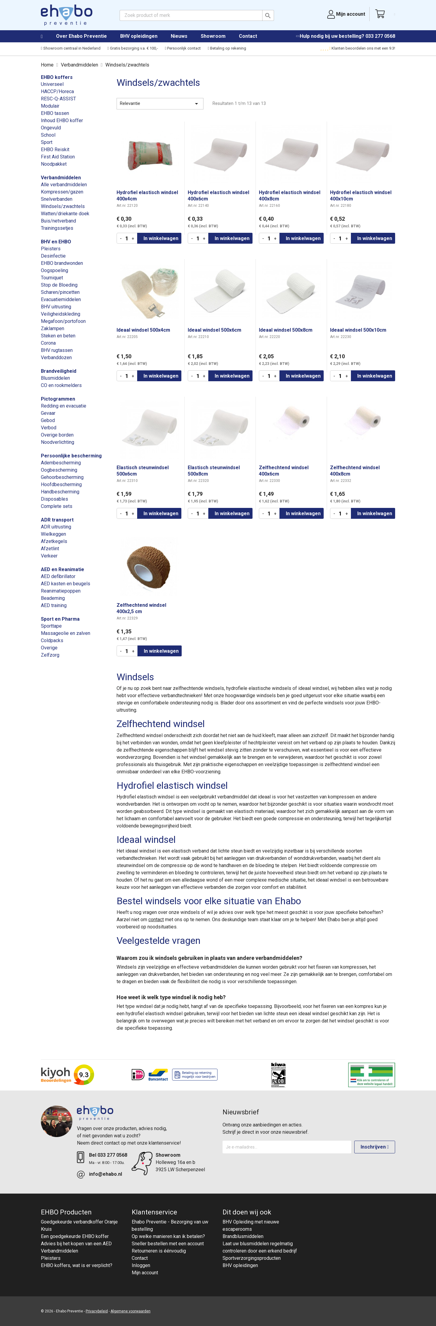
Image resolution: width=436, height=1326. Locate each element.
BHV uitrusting (56, 307)
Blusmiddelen (55, 378)
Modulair (50, 106)
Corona (48, 343)
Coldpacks (52, 640)
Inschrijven (375, 1147)
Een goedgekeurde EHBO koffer (75, 1236)
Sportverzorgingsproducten (252, 1258)
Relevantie (160, 103)
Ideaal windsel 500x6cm (214, 330)
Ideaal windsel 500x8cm (285, 330)
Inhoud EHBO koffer (62, 120)
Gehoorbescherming (62, 477)
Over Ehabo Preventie (81, 36)
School (48, 135)
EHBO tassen (55, 113)
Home (48, 36)
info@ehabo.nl (105, 1174)
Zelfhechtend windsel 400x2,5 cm (141, 608)
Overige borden (57, 435)
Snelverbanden (56, 199)
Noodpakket (54, 164)
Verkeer (49, 556)
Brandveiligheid (58, 371)
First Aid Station (58, 157)
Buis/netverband (58, 221)
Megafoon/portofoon (63, 321)
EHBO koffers (57, 77)
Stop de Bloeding (59, 285)
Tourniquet (52, 278)
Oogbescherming (59, 470)
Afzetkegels (54, 541)
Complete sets (56, 506)
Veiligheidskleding (60, 314)
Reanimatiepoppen (61, 591)
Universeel (52, 84)
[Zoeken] (197, 15)
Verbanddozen (56, 357)
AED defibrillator (58, 576)
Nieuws (179, 36)
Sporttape (51, 626)
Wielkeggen (53, 534)
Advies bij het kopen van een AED (76, 1243)
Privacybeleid (97, 1311)
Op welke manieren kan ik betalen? (168, 1236)
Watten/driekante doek (65, 213)
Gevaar (48, 413)
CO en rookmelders (61, 385)
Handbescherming (60, 492)
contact (156, 919)
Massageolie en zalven (65, 633)
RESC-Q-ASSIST (58, 99)
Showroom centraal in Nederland (71, 48)
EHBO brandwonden (62, 263)
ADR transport (57, 520)
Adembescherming (61, 463)
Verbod (48, 428)
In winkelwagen (161, 238)
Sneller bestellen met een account (168, 1243)
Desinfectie (53, 256)
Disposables (54, 499)
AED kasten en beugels (65, 584)
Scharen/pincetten (60, 292)
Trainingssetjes (57, 228)
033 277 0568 (380, 36)
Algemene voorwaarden (130, 1311)
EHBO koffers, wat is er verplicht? (76, 1265)
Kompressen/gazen (62, 192)
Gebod (48, 420)
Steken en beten (58, 336)
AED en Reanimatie (62, 569)
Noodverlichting (57, 442)
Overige (49, 648)
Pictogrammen (58, 399)
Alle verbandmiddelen (64, 184)
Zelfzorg (50, 655)
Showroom (213, 36)
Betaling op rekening (227, 48)
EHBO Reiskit (55, 149)
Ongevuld (51, 128)
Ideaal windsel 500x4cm (143, 330)
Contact (248, 36)
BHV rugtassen (57, 350)
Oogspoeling (54, 270)
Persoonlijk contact (183, 48)
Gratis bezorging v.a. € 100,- (132, 48)
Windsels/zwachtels (63, 206)
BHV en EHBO (56, 242)
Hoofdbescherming (61, 484)
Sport (46, 142)
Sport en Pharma (60, 619)
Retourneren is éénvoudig (159, 1251)
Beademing (53, 598)
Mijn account (145, 1273)
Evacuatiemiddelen (61, 299)
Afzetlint (50, 548)
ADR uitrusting (56, 527)
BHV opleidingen (138, 36)
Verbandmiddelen (61, 177)
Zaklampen (52, 328)
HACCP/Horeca (57, 91)
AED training (54, 605)
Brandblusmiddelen (243, 1236)
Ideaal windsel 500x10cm (358, 330)
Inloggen (141, 1265)
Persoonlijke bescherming (71, 456)
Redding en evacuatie (63, 406)
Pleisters (51, 249)
